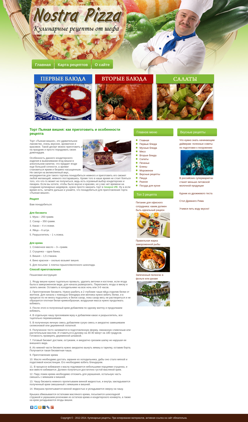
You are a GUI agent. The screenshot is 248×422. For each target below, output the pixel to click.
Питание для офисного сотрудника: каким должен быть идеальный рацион (151, 206)
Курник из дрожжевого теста (195, 193)
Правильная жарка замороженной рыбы (148, 242)
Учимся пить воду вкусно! (194, 208)
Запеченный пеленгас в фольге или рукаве (149, 276)
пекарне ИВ (111, 187)
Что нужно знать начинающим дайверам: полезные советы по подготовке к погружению (197, 144)
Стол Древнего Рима (191, 200)
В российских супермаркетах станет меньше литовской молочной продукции (196, 182)
